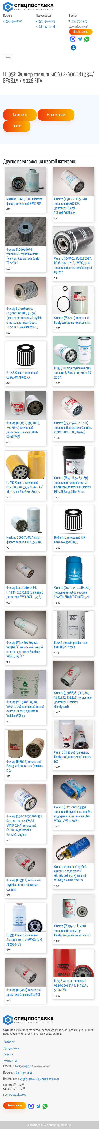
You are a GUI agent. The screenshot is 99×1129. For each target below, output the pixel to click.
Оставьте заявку (56, 114)
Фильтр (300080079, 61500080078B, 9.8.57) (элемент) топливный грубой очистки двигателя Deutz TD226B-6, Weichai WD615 (24, 318)
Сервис (8, 1054)
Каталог (8, 1042)
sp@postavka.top (15, 1094)
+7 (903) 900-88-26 (12, 21)
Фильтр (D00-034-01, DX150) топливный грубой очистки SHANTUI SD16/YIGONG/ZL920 (72, 592)
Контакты (10, 1060)
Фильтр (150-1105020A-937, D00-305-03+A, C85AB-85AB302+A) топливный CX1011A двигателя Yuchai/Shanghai (24, 825)
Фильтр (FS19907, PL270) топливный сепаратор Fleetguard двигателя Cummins (72, 930)
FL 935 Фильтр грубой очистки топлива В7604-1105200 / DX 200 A (72, 372)
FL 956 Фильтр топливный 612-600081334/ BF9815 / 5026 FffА (71, 985)
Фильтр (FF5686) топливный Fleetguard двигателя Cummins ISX (72, 757)
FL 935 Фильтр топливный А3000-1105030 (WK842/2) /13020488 (24, 939)
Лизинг (17, 126)
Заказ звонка (81, 31)
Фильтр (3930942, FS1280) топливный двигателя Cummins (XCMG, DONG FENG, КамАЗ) (73, 427)
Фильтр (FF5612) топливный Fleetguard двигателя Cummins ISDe (24, 766)
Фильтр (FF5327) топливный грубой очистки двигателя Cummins (23, 885)
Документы (11, 1048)
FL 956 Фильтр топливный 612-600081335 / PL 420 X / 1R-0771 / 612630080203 (24, 487)
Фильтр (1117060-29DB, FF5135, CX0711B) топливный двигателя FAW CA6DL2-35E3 (24, 592)
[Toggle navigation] (8, 57)
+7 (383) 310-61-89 (45, 21)
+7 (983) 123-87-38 (45, 26)
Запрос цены (20, 114)
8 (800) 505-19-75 (78, 21)
